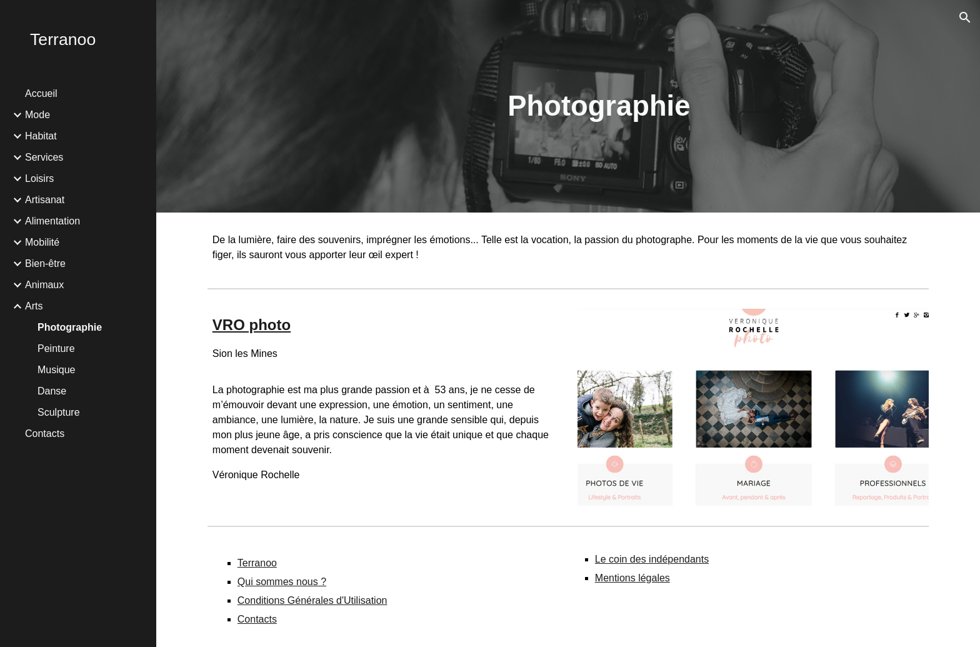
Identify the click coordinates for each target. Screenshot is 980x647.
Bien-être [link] (45, 263)
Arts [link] (33, 306)
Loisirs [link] (39, 178)
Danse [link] (52, 391)
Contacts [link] (44, 433)
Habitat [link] (41, 136)
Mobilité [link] (42, 242)
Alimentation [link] (52, 221)
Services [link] (44, 157)
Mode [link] (37, 114)
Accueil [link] (41, 93)
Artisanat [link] (44, 199)
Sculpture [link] (59, 412)
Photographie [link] (70, 327)
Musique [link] (56, 369)
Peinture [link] (56, 348)
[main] (599, 106)
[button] (965, 18)
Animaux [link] (44, 284)
